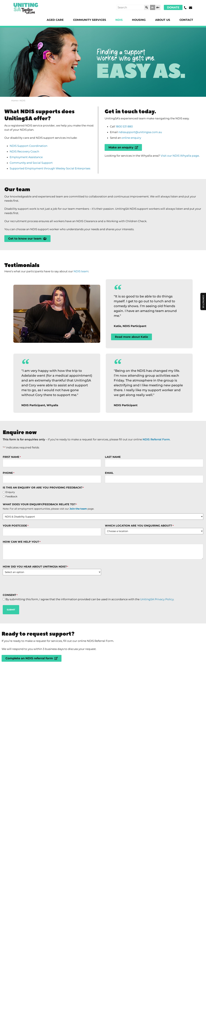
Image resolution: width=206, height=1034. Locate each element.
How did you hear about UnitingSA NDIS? (35, 601)
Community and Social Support (33, 168)
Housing (136, 20)
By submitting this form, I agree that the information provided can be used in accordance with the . (95, 635)
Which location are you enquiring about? (139, 559)
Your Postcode (16, 559)
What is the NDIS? (40, 750)
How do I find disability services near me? (67, 874)
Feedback (12, 528)
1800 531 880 (126, 129)
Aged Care (48, 20)
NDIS (115, 20)
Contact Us (203, 434)
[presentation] (27, 619)
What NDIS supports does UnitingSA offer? (69, 781)
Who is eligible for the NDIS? (52, 827)
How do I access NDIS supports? (56, 812)
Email (109, 504)
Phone (8, 504)
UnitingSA (65, 925)
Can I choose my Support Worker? (58, 843)
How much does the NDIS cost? (55, 858)
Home (14, 101)
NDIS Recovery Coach (26, 156)
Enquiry (10, 524)
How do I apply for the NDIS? (52, 765)
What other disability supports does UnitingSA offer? (81, 890)
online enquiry (133, 141)
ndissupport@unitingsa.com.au (142, 135)
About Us (161, 20)
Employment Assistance (28, 162)
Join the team (78, 541)
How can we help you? (22, 576)
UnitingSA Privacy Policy (167, 635)
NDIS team (87, 284)
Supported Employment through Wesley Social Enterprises (53, 174)
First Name (12, 487)
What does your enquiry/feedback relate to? (40, 537)
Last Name (113, 487)
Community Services (84, 20)
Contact (186, 20)
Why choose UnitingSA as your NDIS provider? (73, 796)
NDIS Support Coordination (30, 150)
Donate (172, 7)
